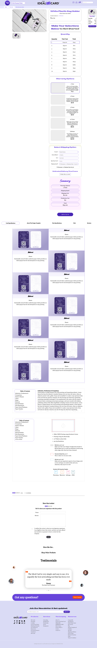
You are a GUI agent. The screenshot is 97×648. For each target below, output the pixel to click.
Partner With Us (59, 627)
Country (56, 151)
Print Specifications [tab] (57, 223)
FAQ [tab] (74, 223)
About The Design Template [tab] (34, 223)
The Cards (33, 620)
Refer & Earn (58, 625)
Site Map (70, 630)
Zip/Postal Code (54, 160)
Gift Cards (33, 633)
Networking (45, 620)
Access (44, 624)
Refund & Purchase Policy (72, 635)
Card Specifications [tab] (10, 223)
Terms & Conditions (72, 637)
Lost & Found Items (35, 624)
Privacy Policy (71, 633)
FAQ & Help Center (72, 622)
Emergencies (45, 625)
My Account (70, 624)
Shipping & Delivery (72, 631)
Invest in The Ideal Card (61, 621)
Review (37, 515)
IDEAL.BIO (58, 622)
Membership (45, 622)
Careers (57, 628)
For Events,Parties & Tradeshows (35, 631)
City (57, 157)
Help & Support (77, 597)
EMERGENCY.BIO (60, 624)
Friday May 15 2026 (65, 174)
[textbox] (18, 3)
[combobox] (18, 3)
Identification (46, 621)
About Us (57, 620)
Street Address (55, 154)
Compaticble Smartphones (70, 620)
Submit (48, 536)
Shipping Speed (54, 163)
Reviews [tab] (89, 223)
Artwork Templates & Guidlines (72, 628)
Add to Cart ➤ (65, 214)
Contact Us (58, 630)
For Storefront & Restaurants (34, 628)
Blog (69, 625)
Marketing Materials (35, 625)
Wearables (33, 621)
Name (37, 512)
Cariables (33, 622)
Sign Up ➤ (67, 611)
